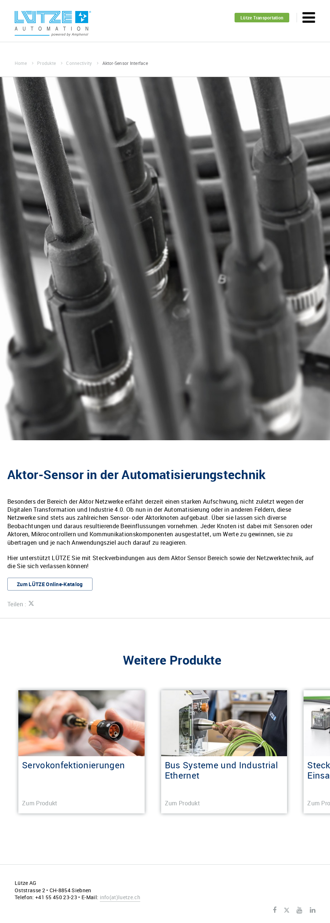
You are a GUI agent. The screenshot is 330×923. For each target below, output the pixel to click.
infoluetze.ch (120, 897)
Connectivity (82, 63)
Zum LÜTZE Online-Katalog (50, 584)
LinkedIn (312, 910)
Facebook (274, 910)
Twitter (286, 910)
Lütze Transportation (261, 18)
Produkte (49, 63)
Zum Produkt (40, 803)
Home (24, 63)
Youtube (299, 910)
